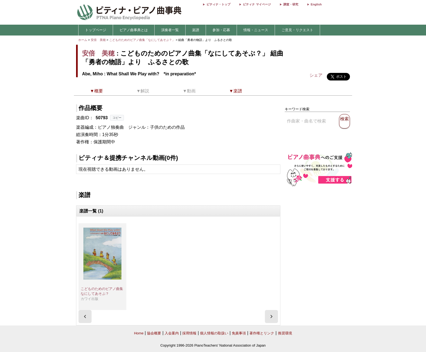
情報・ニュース (255, 30)
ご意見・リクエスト (297, 30)
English (316, 4)
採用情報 (189, 333)
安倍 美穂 (98, 39)
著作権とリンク (261, 333)
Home (138, 333)
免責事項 (239, 333)
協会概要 (154, 333)
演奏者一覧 (170, 30)
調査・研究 (290, 4)
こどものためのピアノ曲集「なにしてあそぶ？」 (142, 39)
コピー (116, 117)
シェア (315, 75)
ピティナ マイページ (257, 4)
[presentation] (85, 316)
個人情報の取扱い (214, 333)
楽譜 (195, 30)
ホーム (82, 39)
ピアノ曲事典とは (134, 30)
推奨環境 (285, 333)
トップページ (95, 30)
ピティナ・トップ (218, 4)
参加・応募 (221, 30)
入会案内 (172, 333)
